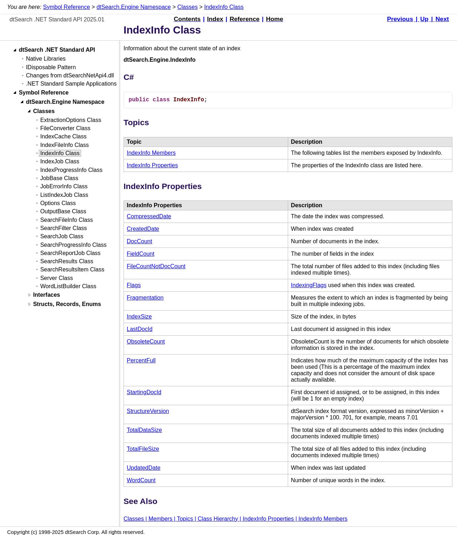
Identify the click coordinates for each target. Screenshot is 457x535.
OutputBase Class (63, 211)
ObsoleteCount (146, 341)
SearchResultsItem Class (72, 269)
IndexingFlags (309, 285)
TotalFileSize (143, 449)
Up (424, 18)
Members (160, 519)
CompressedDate (149, 216)
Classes (187, 7)
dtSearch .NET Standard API (57, 50)
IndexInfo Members (151, 153)
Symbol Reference (66, 7)
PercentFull (141, 360)
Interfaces (46, 295)
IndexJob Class (59, 161)
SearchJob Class (62, 236)
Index (215, 18)
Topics (185, 519)
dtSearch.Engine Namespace (133, 7)
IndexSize (139, 317)
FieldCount (140, 254)
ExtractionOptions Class (70, 120)
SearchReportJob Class (70, 253)
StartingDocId (144, 392)
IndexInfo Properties (152, 165)
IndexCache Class (63, 136)
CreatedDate (143, 229)
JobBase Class (59, 178)
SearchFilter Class (63, 228)
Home (274, 18)
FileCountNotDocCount (156, 266)
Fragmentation (145, 298)
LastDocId (139, 329)
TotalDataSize (144, 430)
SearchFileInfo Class (66, 220)
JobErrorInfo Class (64, 186)
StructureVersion (148, 411)
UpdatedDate (143, 468)
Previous (400, 18)
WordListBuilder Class (68, 286)
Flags (134, 285)
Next (442, 18)
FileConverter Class (65, 128)
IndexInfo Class (223, 7)
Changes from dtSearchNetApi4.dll (70, 75)
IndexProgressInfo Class (71, 170)
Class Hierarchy (218, 519)
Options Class (58, 203)
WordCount (141, 480)
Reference (245, 18)
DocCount (139, 241)
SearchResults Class (67, 261)
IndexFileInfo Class (64, 145)
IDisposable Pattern (51, 67)
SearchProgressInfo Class (73, 245)
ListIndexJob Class (64, 195)
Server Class (56, 278)
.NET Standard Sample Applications (71, 84)
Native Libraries (46, 59)
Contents (187, 18)
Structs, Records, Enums (67, 304)
